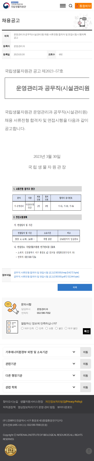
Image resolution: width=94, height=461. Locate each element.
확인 (86, 331)
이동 (85, 352)
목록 (75, 287)
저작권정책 (9, 407)
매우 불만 (72, 328)
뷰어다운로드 (64, 407)
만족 (41, 328)
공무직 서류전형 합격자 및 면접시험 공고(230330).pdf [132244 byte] (46, 276)
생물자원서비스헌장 (31, 401)
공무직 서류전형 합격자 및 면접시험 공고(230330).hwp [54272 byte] (46, 272)
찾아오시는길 (10, 401)
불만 (61, 328)
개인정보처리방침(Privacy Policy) (63, 401)
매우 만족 (29, 328)
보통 (51, 328)
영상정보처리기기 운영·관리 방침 (36, 407)
